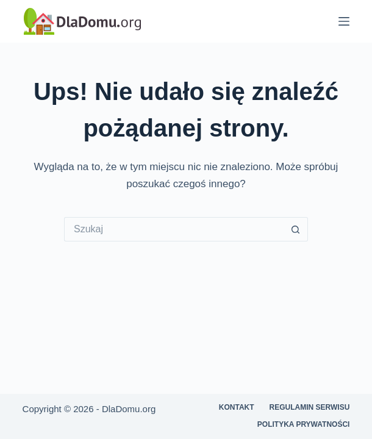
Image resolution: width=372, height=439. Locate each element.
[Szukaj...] (174, 229)
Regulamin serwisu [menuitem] (310, 407)
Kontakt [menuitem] (236, 407)
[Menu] (343, 21)
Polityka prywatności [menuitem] (303, 424)
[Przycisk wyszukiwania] (296, 229)
